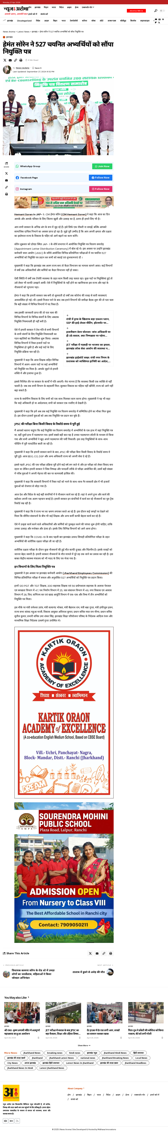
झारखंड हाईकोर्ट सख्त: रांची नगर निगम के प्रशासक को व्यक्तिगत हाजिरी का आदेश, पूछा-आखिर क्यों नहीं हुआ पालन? (87, 359)
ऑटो (101, 20)
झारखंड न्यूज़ (92, 1052)
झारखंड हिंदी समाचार (51, 1063)
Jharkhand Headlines (135, 1063)
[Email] (10, 60)
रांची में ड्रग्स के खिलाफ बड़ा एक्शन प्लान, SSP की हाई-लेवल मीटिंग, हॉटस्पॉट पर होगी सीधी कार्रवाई (87, 321)
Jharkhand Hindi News (115, 1052)
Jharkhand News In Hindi (20, 1068)
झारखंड (10, 20)
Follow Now (100, 177)
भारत (64, 20)
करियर (84, 20)
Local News (141, 1058)
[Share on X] (5, 60)
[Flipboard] (156, 22)
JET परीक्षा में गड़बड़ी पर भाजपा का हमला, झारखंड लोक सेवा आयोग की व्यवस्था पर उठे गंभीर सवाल (88, 346)
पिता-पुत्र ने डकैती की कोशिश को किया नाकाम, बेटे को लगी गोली (145, 1032)
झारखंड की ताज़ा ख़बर (109, 1063)
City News (12, 1063)
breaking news (54, 1052)
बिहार (55, 20)
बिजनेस (133, 20)
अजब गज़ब (112, 20)
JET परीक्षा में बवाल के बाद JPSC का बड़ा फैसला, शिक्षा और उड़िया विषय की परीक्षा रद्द (62, 1032)
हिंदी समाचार (138, 1052)
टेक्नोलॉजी (74, 20)
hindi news (74, 1052)
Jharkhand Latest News (61, 1058)
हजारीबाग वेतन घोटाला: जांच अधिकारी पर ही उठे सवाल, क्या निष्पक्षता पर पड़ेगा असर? (88, 334)
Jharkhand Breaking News (115, 1058)
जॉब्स (93, 20)
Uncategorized (24, 20)
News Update (22, 68)
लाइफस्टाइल (144, 20)
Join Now (102, 166)
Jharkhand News (31, 1052)
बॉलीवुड (123, 20)
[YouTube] (156, 19)
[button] (149, 10)
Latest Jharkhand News (52, 1068)
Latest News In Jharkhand (79, 1063)
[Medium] (163, 19)
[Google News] (159, 19)
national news (88, 1058)
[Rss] (159, 22)
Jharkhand (37, 1058)
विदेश (38, 20)
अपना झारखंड (30, 1063)
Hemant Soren (23, 214)
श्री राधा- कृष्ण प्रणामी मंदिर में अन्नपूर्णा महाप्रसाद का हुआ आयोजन (22, 1032)
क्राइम (46, 20)
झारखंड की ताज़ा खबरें (16, 1058)
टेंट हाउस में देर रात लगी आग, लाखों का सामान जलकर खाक (103, 1032)
